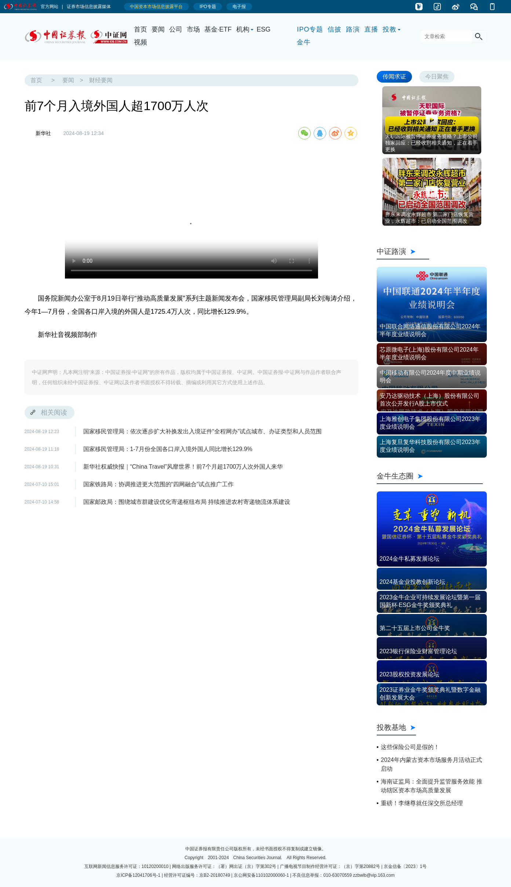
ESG (264, 29)
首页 (140, 29)
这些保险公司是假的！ (410, 747)
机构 (242, 29)
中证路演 (403, 251)
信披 (335, 29)
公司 (175, 29)
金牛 (304, 42)
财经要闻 (101, 80)
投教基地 (396, 727)
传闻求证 (394, 76)
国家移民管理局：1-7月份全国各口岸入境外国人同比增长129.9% (167, 449)
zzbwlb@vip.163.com (374, 875)
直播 (371, 29)
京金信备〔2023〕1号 (405, 866)
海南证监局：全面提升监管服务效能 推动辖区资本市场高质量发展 (431, 785)
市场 (193, 29)
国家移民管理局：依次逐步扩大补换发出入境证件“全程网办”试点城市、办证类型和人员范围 (202, 431)
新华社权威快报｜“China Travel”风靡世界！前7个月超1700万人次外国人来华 (183, 467)
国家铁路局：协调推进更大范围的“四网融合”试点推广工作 (158, 484)
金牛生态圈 (430, 476)
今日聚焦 (437, 76)
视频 (140, 42)
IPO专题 (310, 29)
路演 (353, 29)
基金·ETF (218, 29)
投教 (390, 29)
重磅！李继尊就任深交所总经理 (422, 803)
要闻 (158, 29)
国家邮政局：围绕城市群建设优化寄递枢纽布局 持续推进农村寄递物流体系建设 (186, 502)
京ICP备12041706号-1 (138, 875)
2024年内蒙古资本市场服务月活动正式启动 (431, 764)
